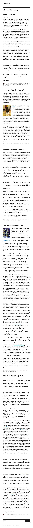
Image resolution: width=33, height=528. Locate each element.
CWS (8, 84)
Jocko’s (12, 494)
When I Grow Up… (10, 14)
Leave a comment (6, 85)
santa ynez (21, 84)
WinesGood (6, 3)
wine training (27, 83)
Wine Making (22, 83)
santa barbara (16, 84)
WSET (27, 84)
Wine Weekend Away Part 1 (13, 376)
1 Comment (19, 515)
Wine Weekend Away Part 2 (13, 225)
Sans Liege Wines (6, 240)
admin (5, 83)
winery (27, 143)
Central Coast (5, 84)
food (23, 143)
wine (14, 83)
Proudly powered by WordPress (13, 525)
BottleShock (23, 429)
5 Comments (17, 220)
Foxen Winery (24, 473)
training (24, 84)
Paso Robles (12, 84)
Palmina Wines (17, 324)
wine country (17, 83)
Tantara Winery (6, 426)
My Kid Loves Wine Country (13, 149)
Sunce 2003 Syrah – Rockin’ (13, 90)
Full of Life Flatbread (19, 345)
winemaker (11, 515)
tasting (9, 220)
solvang (6, 220)
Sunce (14, 106)
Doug (5, 143)
